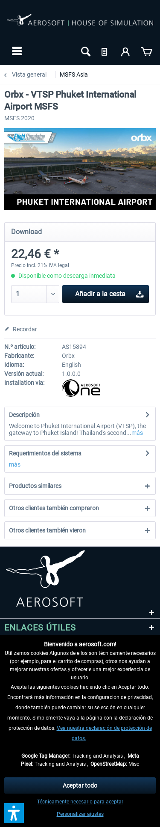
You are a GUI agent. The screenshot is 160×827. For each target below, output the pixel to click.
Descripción (24, 414)
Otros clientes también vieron (47, 530)
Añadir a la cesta (109, 292)
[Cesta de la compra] (146, 50)
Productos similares (35, 485)
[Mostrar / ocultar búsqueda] (84, 50)
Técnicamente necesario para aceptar (80, 802)
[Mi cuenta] (125, 50)
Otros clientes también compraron (54, 508)
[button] (14, 813)
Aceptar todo (80, 785)
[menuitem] (16, 50)
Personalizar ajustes (80, 814)
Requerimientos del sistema (45, 453)
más (137, 432)
